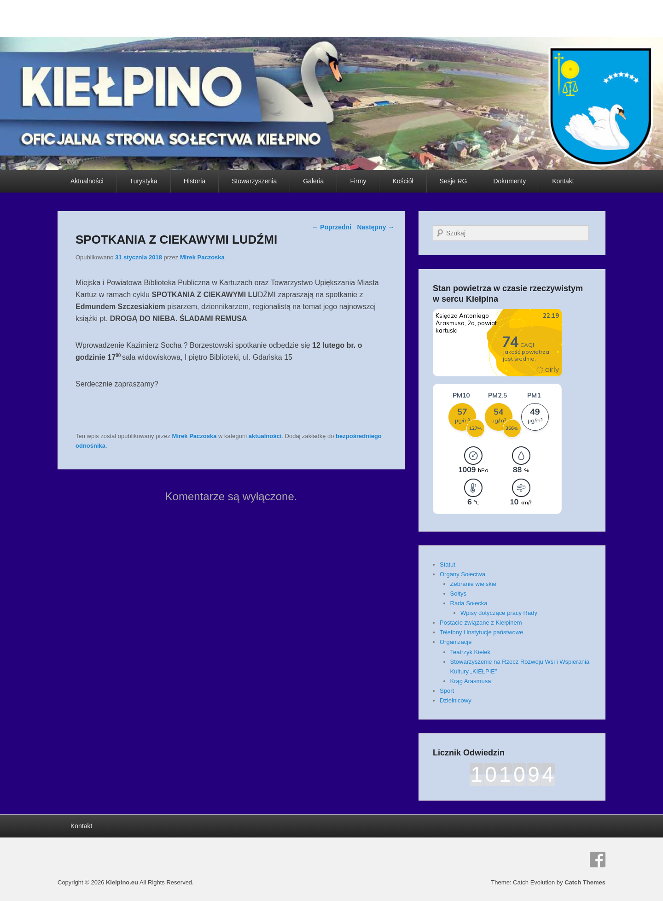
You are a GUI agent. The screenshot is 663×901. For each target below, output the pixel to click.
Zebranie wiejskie (473, 583)
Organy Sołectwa (462, 574)
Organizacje (455, 641)
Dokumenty (509, 181)
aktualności (265, 436)
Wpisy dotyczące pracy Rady (498, 612)
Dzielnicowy (455, 700)
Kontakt (563, 181)
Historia (194, 181)
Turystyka (143, 181)
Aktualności (87, 181)
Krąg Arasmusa (470, 681)
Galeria (313, 181)
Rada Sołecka (469, 603)
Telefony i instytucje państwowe (481, 632)
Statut (447, 564)
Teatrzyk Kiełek (470, 652)
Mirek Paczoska (202, 257)
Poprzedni (331, 227)
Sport (447, 690)
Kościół (402, 181)
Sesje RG (453, 181)
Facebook (597, 859)
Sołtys (458, 593)
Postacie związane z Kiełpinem (481, 622)
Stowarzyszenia (254, 181)
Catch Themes (584, 882)
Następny (375, 227)
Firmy (358, 181)
